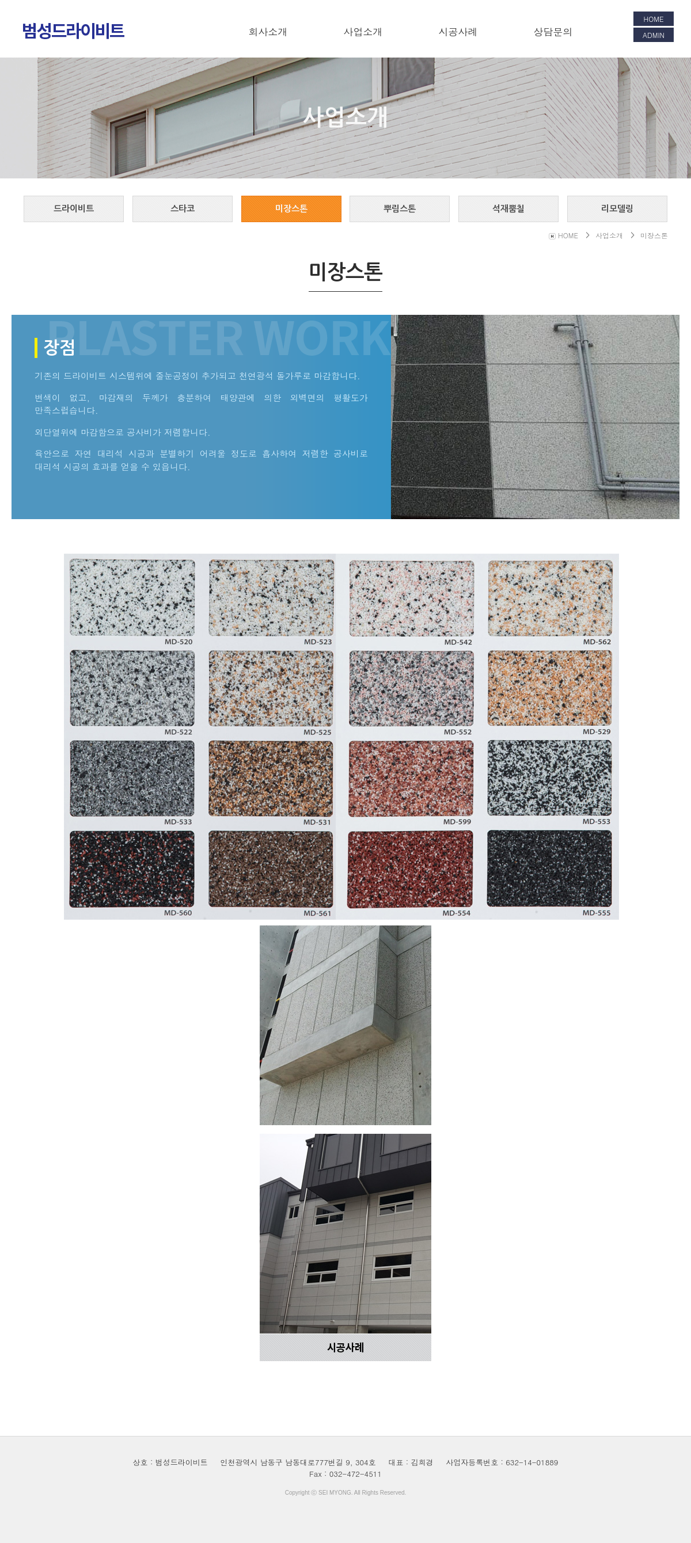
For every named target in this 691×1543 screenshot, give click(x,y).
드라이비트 (74, 208)
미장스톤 (291, 208)
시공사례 (458, 32)
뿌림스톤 (400, 208)
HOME (654, 19)
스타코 (182, 208)
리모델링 (617, 208)
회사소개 (268, 32)
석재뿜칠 (508, 208)
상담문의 (553, 32)
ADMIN (654, 35)
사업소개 (363, 32)
